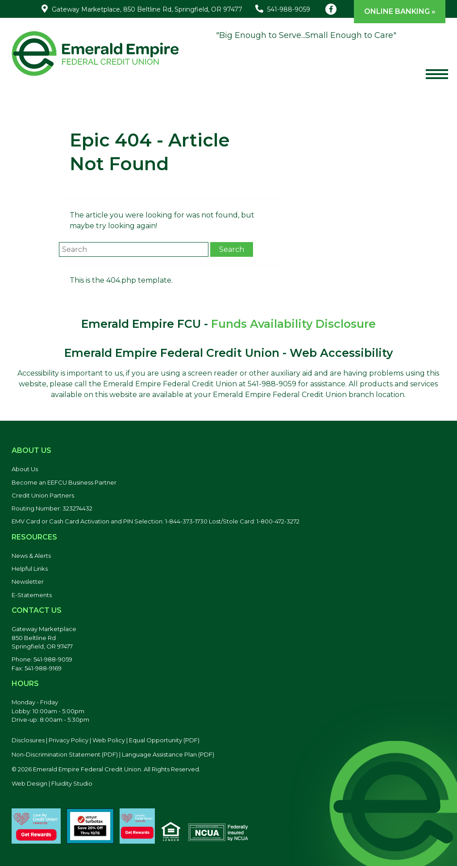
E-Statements (32, 594)
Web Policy (108, 740)
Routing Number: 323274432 (52, 508)
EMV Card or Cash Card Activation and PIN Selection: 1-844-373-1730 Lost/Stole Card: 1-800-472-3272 (155, 521)
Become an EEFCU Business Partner (64, 482)
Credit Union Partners (43, 495)
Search (231, 249)
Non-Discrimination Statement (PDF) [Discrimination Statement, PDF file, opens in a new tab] (65, 754)
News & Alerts (31, 555)
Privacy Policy (68, 740)
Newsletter (28, 581)
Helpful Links (30, 568)
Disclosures (28, 740)
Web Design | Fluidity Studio (52, 783)
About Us (25, 469)
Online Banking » (400, 11)
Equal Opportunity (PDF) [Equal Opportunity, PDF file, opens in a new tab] (164, 740)
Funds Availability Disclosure (293, 324)
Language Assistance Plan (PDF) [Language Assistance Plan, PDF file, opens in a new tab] (168, 754)
